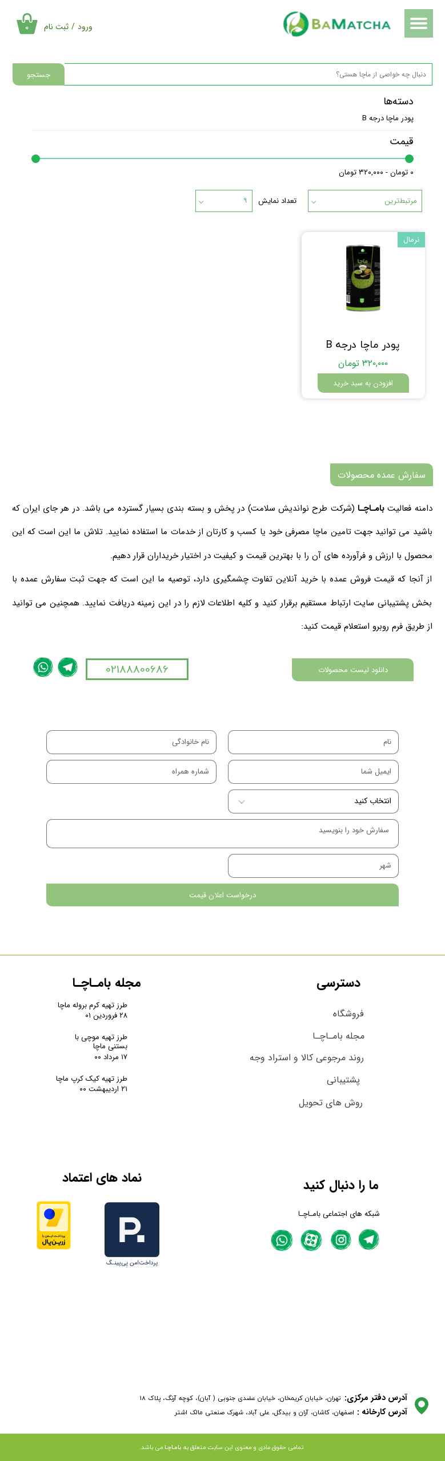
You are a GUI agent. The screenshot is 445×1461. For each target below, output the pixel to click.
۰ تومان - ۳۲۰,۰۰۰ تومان (376, 172)
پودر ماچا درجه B (388, 118)
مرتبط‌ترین (400, 201)
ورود (85, 27)
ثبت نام (56, 27)
